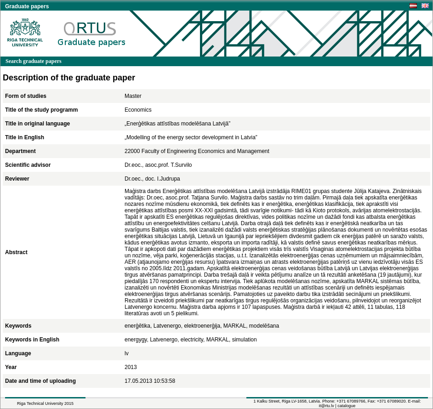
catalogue (346, 405)
